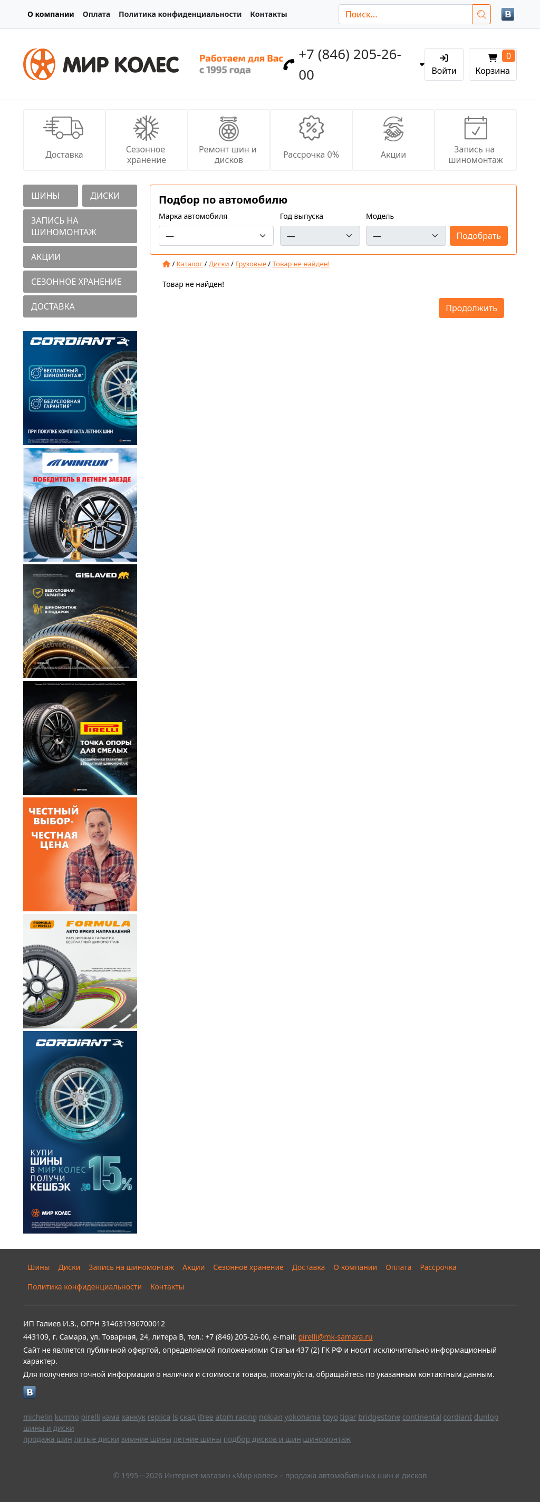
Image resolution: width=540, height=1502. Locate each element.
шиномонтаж (327, 1439)
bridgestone (379, 1417)
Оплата (96, 14)
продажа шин (47, 1439)
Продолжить (471, 308)
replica (159, 1417)
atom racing (236, 1417)
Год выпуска (301, 216)
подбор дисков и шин (262, 1439)
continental (421, 1417)
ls (175, 1417)
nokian (271, 1417)
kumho (67, 1417)
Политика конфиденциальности (180, 14)
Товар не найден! (301, 263)
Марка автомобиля (193, 216)
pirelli (90, 1417)
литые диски (96, 1439)
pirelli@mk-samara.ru (335, 1337)
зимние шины (146, 1439)
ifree (206, 1417)
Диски (219, 263)
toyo (330, 1417)
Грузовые (250, 263)
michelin (38, 1417)
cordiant (457, 1417)
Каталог (189, 263)
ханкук (134, 1417)
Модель (380, 216)
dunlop (486, 1417)
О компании (50, 14)
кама (111, 1417)
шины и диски (48, 1428)
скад (188, 1417)
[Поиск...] (406, 14)
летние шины (197, 1439)
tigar (348, 1417)
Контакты (268, 14)
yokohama (302, 1417)
